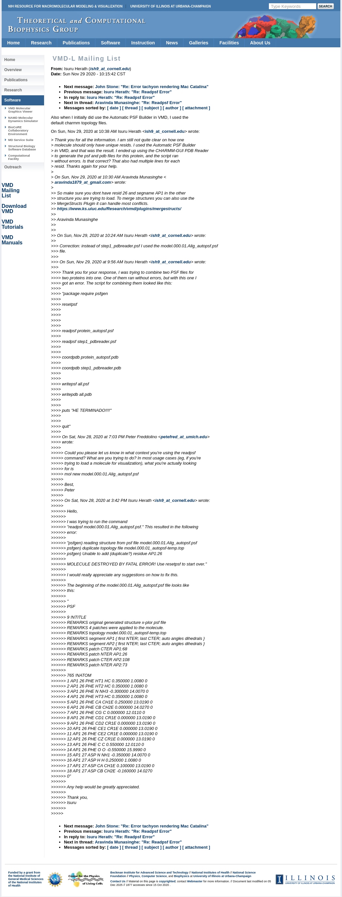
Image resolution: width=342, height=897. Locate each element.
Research (41, 42)
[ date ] (114, 107)
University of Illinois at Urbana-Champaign (170, 6)
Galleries (198, 42)
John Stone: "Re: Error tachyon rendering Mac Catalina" (152, 86)
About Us (260, 42)
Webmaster (194, 881)
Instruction (143, 42)
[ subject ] (152, 107)
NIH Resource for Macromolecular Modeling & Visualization (65, 6)
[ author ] (172, 107)
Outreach (13, 167)
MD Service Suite (20, 140)
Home (13, 42)
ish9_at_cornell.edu (164, 131)
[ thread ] (131, 107)
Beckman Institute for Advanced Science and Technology (149, 872)
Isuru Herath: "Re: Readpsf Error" (138, 91)
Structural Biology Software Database (22, 147)
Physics (134, 876)
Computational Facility (19, 157)
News (172, 42)
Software (110, 42)
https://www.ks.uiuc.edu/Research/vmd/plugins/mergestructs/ (119, 208)
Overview (13, 70)
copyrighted (167, 881)
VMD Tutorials (12, 224)
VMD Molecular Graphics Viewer (20, 109)
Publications (76, 42)
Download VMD (14, 208)
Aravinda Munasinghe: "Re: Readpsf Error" (138, 102)
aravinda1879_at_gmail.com (82, 182)
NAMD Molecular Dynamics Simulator (23, 119)
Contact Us (117, 881)
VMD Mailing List (11, 190)
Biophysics (181, 876)
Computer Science (154, 876)
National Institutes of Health (210, 872)
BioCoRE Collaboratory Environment (18, 130)
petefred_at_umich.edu (184, 436)
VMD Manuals (12, 240)
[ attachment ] (196, 107)
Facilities (229, 42)
